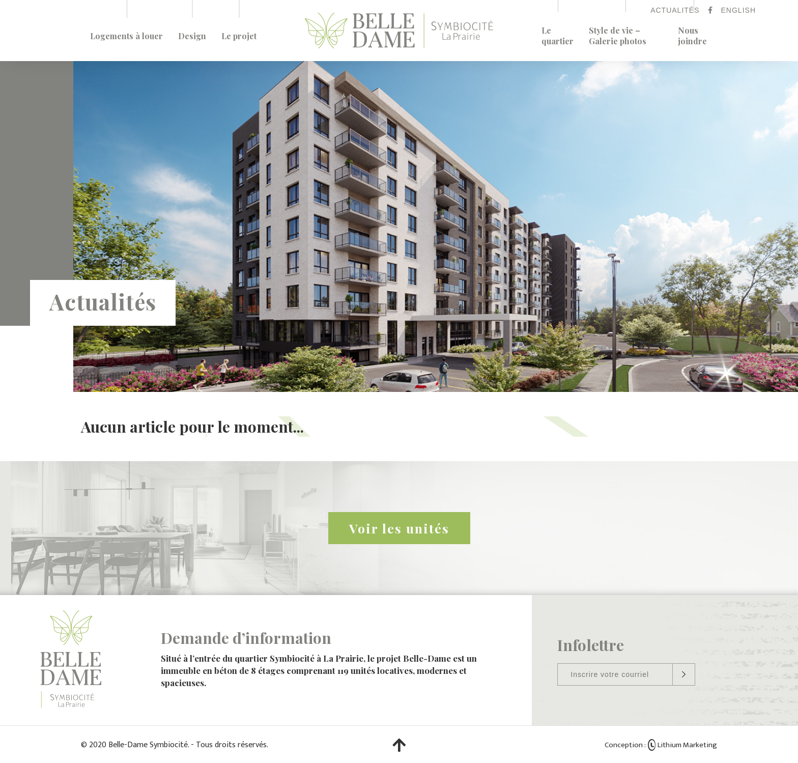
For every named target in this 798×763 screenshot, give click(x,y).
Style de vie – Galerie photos (617, 35)
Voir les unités (399, 528)
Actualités (674, 10)
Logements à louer (126, 36)
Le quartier (558, 35)
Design (192, 36)
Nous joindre (692, 35)
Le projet (238, 36)
